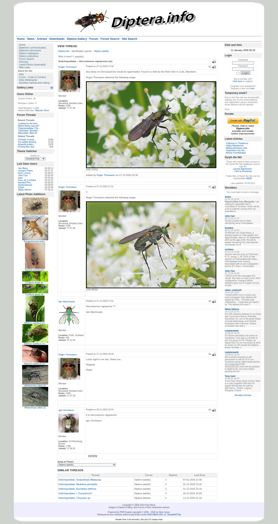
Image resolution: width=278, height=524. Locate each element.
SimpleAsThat (174, 514)
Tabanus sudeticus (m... (35, 323)
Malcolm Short (42, 110)
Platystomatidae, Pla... (29, 128)
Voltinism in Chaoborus (237, 143)
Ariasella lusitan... (26, 144)
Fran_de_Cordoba (27, 180)
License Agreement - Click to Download (243, 170)
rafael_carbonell (233, 290)
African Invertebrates (236, 153)
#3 (209, 301)
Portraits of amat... (27, 139)
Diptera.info (63, 51)
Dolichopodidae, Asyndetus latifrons (77, 489)
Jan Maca (23, 168)
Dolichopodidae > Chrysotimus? (75, 493)
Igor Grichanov (66, 410)
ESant (21, 187)
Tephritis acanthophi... (35, 270)
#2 (209, 187)
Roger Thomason (67, 67)
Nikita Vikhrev (24, 190)
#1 (209, 66)
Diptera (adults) (101, 51)
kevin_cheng (24, 173)
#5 (209, 410)
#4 (209, 354)
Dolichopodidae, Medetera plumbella (77, 484)
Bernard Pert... (25, 182)
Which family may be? (29, 126)
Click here (237, 81)
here (252, 88)
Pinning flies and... (27, 147)
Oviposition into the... (236, 150)
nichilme (229, 249)
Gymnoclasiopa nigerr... (35, 216)
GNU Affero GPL (155, 514)
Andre (228, 197)
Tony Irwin (230, 376)
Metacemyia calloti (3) (35, 386)
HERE (249, 178)
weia (20, 178)
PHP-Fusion (126, 512)
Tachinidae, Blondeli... (28, 130)
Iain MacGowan (66, 301)
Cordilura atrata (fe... (35, 283)
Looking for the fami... (28, 123)
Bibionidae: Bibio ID (27, 133)
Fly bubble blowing (27, 142)
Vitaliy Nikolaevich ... (236, 145)
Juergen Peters (25, 170)
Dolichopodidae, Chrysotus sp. (74, 498)
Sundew (229, 228)
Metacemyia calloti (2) (35, 407)
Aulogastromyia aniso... (35, 241)
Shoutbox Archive (243, 395)
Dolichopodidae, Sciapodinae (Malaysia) (79, 479)
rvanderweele (232, 331)
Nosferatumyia (25, 185)
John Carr (23, 175)
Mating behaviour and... (237, 148)
